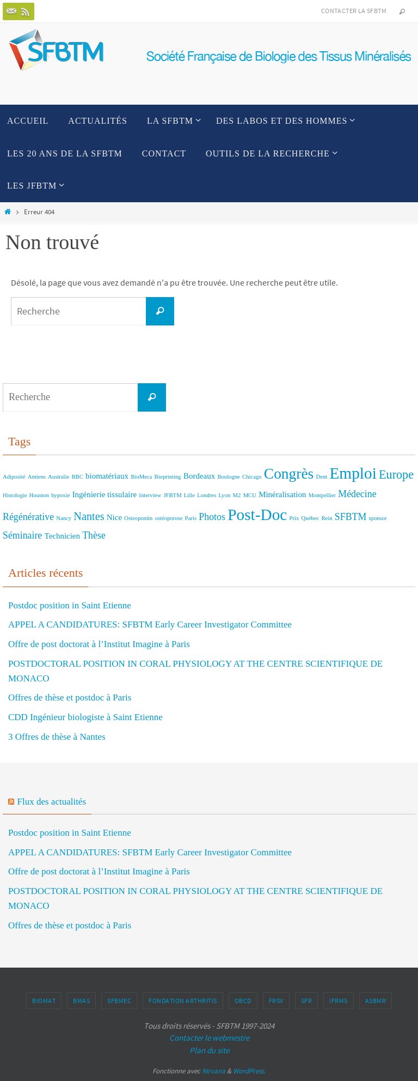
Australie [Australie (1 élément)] (58, 477)
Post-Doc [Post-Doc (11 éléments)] (257, 514)
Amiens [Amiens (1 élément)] (37, 477)
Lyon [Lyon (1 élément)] (224, 495)
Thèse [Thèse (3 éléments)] (94, 535)
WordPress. (249, 1071)
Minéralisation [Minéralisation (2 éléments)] (282, 494)
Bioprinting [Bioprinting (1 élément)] (168, 477)
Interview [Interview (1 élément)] (150, 495)
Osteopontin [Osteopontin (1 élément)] (138, 518)
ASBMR (375, 1001)
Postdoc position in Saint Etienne (69, 605)
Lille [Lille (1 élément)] (189, 495)
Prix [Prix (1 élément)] (294, 518)
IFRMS (338, 1001)
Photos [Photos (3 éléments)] (212, 516)
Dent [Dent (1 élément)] (321, 477)
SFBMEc (119, 1001)
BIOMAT (44, 1001)
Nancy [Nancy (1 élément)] (63, 518)
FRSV (276, 1001)
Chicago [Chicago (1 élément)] (252, 477)
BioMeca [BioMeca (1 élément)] (141, 477)
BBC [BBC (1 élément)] (77, 477)
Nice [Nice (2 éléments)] (114, 517)
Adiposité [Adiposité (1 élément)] (14, 477)
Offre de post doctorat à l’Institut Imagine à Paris (99, 644)
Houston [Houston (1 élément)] (39, 495)
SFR (306, 1001)
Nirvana (213, 1071)
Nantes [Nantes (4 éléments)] (88, 516)
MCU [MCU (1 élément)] (249, 495)
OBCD (243, 1001)
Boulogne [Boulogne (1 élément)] (228, 477)
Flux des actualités (52, 801)
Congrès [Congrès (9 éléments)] (289, 474)
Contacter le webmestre (209, 1037)
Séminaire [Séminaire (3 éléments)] (22, 535)
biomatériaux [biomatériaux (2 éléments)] (106, 476)
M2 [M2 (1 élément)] (237, 495)
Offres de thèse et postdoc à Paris (69, 697)
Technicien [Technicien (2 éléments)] (62, 536)
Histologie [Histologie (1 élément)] (15, 495)
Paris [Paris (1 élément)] (190, 518)
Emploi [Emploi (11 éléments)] (352, 473)
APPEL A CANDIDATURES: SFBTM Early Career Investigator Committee (150, 624)
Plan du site (209, 1050)
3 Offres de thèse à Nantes (57, 737)
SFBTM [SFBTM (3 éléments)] (350, 516)
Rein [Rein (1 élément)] (326, 518)
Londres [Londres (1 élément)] (206, 495)
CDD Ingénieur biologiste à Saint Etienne (85, 717)
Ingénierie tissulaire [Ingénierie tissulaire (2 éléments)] (104, 494)
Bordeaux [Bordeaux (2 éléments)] (199, 476)
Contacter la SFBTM (353, 11)
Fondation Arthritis (183, 1001)
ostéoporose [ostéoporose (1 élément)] (169, 518)
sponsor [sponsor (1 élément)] (378, 518)
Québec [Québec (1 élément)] (310, 518)
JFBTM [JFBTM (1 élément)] (172, 495)
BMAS (81, 1001)
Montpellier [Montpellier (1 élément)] (322, 495)
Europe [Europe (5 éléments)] (396, 474)
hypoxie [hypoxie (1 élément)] (60, 495)
